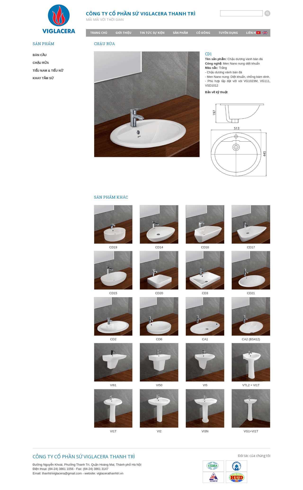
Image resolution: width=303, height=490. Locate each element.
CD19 (113, 247)
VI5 (205, 385)
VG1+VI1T (251, 431)
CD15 (113, 293)
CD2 (113, 339)
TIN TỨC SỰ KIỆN (152, 33)
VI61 (113, 385)
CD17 (251, 247)
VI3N (205, 431)
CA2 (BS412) (251, 339)
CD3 (205, 293)
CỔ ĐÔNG (203, 33)
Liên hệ (251, 33)
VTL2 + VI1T (250, 385)
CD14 (159, 247)
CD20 (159, 293)
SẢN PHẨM (180, 33)
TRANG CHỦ (98, 33)
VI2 (159, 431)
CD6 (159, 339)
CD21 (251, 293)
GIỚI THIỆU (123, 33)
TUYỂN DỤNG (228, 33)
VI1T (113, 431)
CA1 (205, 339)
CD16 (205, 247)
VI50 (159, 385)
